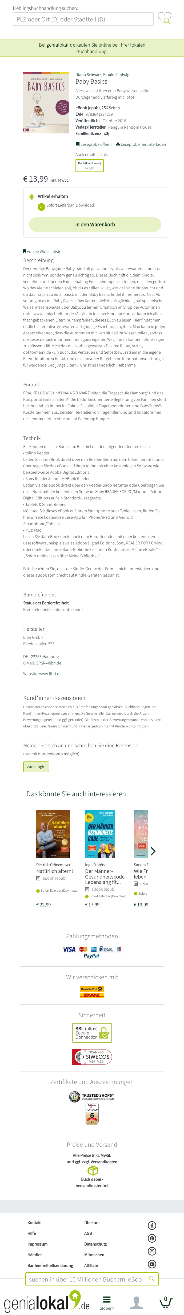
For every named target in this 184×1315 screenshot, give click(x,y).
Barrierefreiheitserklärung (50, 1265)
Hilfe (31, 1233)
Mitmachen (94, 1255)
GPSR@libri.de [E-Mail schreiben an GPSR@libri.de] (48, 663)
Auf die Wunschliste (42, 251)
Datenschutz (95, 1244)
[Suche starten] (151, 1279)
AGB (88, 1233)
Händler (34, 1255)
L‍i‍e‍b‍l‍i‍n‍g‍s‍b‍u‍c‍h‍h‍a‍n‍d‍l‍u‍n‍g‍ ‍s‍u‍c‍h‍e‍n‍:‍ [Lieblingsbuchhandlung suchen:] (45, 8)
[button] (107, 1305)
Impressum (37, 1244)
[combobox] (86, 1279)
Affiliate (91, 1265)
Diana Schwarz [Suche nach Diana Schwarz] (88, 74)
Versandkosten (104, 1162)
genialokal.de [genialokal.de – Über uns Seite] (60, 44)
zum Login (36, 766)
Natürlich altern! (54, 871)
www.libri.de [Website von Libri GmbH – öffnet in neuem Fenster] (50, 674)
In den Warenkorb (95, 224)
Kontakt (34, 1223)
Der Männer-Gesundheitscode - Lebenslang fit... (106, 876)
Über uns (92, 1223)
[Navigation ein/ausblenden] (136, 1303)
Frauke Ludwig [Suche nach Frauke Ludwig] (116, 74)
